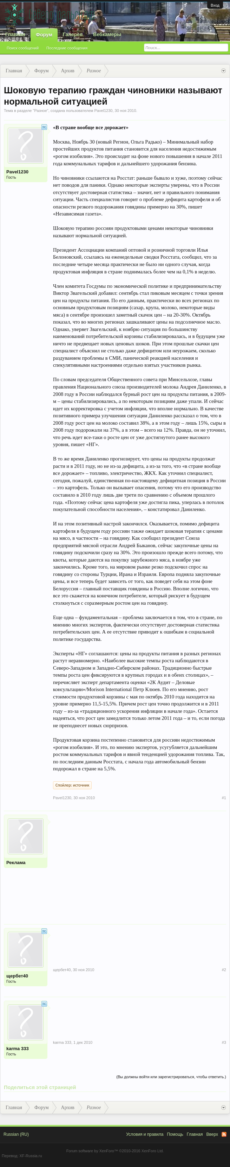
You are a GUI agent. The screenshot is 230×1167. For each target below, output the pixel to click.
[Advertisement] (139, 864)
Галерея (73, 34)
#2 (224, 970)
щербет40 (17, 976)
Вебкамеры (107, 34)
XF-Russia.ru (30, 1156)
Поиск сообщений (23, 48)
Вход (215, 5)
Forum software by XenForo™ (115, 1151)
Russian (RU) (16, 1134)
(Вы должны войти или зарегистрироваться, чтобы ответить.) (171, 1077)
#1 (224, 798)
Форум (44, 35)
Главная (15, 34)
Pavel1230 (103, 110)
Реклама (15, 862)
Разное (40, 110)
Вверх (212, 1134)
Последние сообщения (66, 48)
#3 (224, 1042)
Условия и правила (144, 1134)
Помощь (175, 1134)
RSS (224, 1134)
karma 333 (17, 1048)
